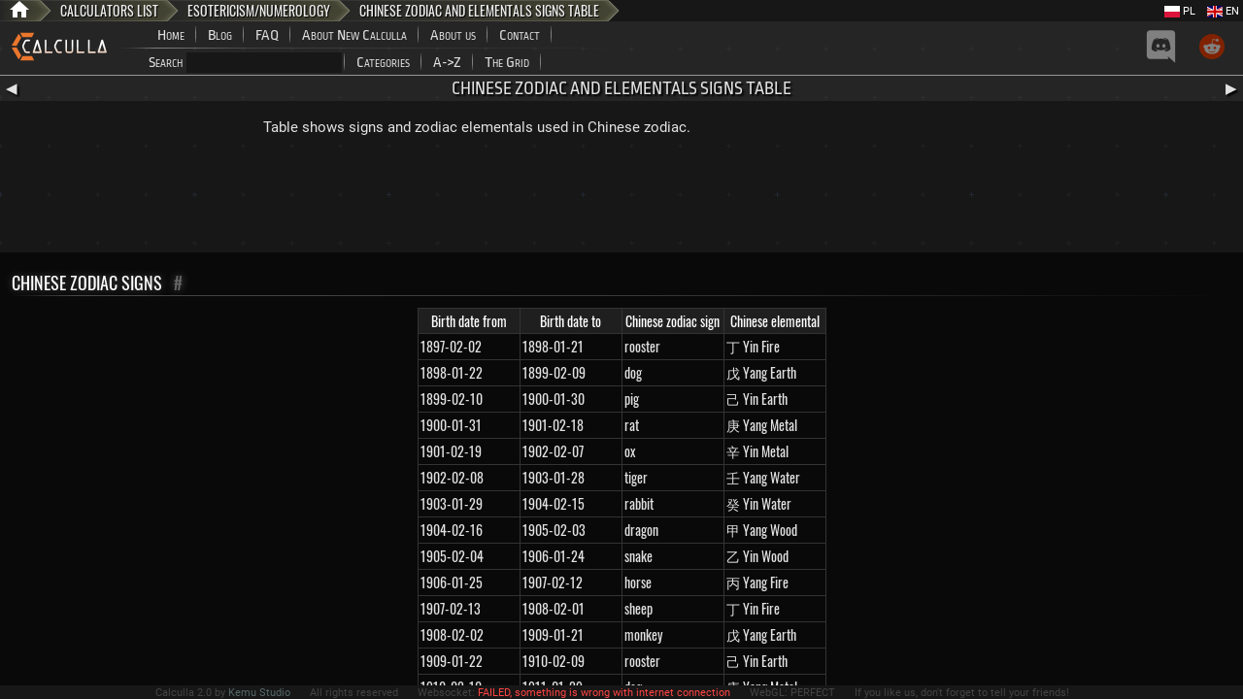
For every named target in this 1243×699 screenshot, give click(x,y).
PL (1179, 11)
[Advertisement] (621, 199)
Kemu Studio (259, 692)
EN (1223, 11)
